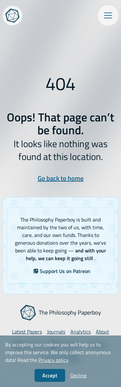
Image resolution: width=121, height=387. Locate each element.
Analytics (80, 331)
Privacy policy (53, 360)
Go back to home (61, 178)
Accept (49, 375)
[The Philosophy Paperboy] (12, 15)
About (102, 331)
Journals (56, 331)
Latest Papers (27, 331)
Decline (78, 375)
